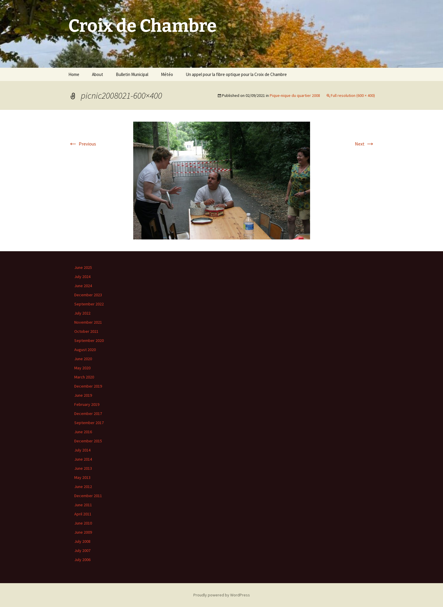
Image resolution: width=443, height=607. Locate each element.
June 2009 (83, 532)
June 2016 (83, 431)
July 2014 (82, 450)
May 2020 (82, 368)
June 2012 (83, 486)
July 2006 (82, 559)
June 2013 (83, 468)
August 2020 (85, 349)
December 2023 (88, 294)
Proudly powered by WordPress (221, 595)
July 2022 (82, 313)
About (97, 74)
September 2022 (89, 304)
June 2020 (83, 358)
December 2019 (88, 386)
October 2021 (86, 331)
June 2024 (83, 285)
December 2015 (88, 441)
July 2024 (82, 276)
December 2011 (88, 495)
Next (365, 144)
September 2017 (89, 422)
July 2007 (82, 550)
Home (73, 74)
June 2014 (83, 459)
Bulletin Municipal (132, 74)
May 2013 (82, 477)
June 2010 (83, 523)
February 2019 (86, 404)
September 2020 (89, 340)
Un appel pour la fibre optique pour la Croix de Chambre (236, 74)
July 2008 (82, 541)
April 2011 (82, 514)
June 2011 (83, 504)
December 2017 (88, 413)
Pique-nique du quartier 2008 (295, 95)
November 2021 (88, 322)
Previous (82, 144)
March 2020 (84, 377)
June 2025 (83, 267)
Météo (167, 74)
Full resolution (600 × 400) (353, 95)
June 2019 (83, 395)
